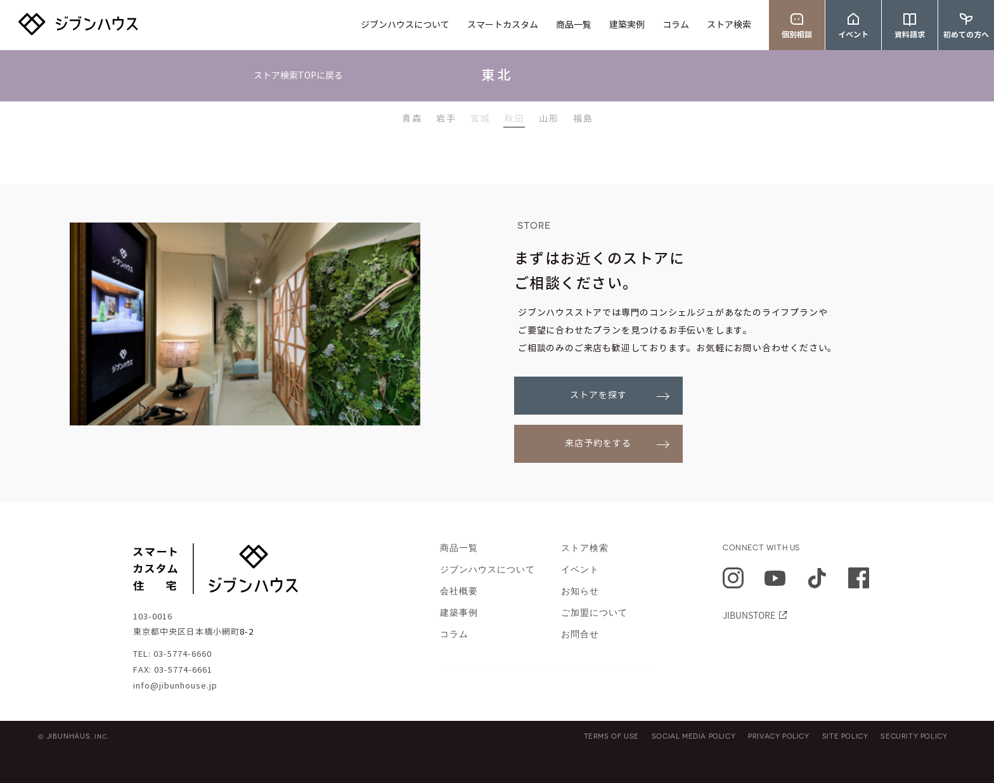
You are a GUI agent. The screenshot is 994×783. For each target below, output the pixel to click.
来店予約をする (598, 443)
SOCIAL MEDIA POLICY (693, 735)
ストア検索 (729, 25)
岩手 (446, 118)
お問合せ (580, 634)
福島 (583, 118)
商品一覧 (573, 25)
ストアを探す (598, 395)
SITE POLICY (845, 735)
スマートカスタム (502, 25)
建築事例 (459, 613)
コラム (675, 25)
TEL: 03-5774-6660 (172, 654)
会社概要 (459, 591)
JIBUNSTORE (749, 615)
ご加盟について (594, 613)
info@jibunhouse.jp (175, 686)
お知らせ (580, 591)
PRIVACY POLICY (778, 735)
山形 (549, 118)
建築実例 (627, 25)
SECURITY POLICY (914, 735)
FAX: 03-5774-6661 (172, 670)
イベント (580, 569)
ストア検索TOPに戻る (298, 76)
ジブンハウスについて (405, 25)
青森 (412, 118)
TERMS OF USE (611, 735)
